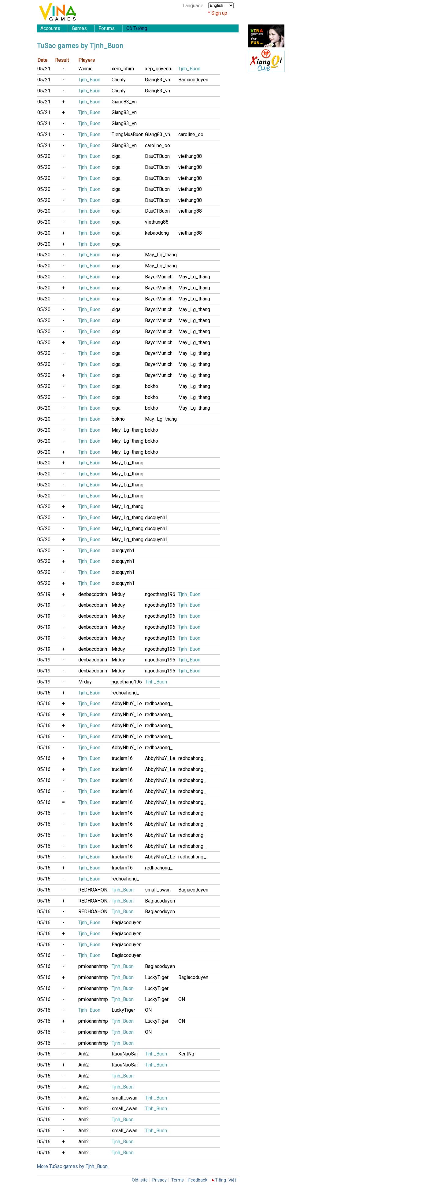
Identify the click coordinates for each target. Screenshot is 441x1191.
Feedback (197, 1180)
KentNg (186, 1054)
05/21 (43, 69)
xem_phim (123, 69)
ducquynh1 (156, 517)
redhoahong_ (125, 693)
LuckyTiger (157, 977)
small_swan (158, 890)
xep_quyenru (158, 69)
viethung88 (190, 156)
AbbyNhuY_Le (127, 703)
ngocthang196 (160, 594)
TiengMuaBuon (127, 134)
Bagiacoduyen (193, 80)
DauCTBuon (157, 156)
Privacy (159, 1180)
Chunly (119, 80)
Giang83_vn (157, 80)
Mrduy (118, 594)
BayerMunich (158, 277)
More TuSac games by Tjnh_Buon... (73, 1166)
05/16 (43, 693)
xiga (116, 156)
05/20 (43, 156)
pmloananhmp (93, 966)
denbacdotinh (92, 594)
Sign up (219, 13)
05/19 (43, 594)
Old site (140, 1180)
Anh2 (83, 1054)
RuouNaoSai (125, 1054)
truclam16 (122, 758)
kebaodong (157, 233)
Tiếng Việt (225, 1180)
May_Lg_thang (161, 255)
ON (181, 999)
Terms (177, 1180)
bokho (151, 386)
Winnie (85, 69)
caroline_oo (190, 134)
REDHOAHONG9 (95, 890)
